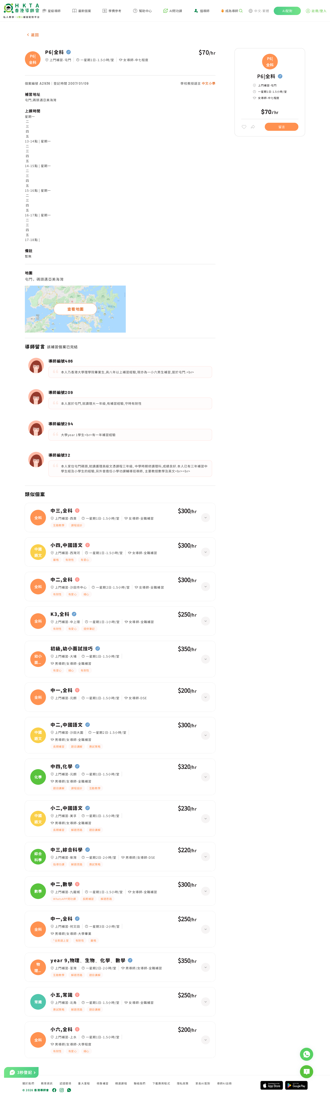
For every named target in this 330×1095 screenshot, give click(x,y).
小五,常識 (61, 995)
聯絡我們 (140, 1083)
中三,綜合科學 (66, 850)
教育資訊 (47, 1083)
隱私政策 (183, 1083)
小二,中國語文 (66, 808)
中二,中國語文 (66, 725)
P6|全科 (54, 52)
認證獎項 (66, 1083)
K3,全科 (59, 614)
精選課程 (121, 1083)
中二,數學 (61, 884)
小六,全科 (61, 1029)
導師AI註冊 (224, 1083)
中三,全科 (61, 511)
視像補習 (103, 1083)
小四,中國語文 (66, 545)
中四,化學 (61, 766)
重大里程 (84, 1083)
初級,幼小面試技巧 (71, 648)
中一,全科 (61, 690)
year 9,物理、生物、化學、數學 (88, 960)
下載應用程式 (161, 1083)
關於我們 (28, 1083)
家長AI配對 (202, 1083)
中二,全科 (61, 580)
